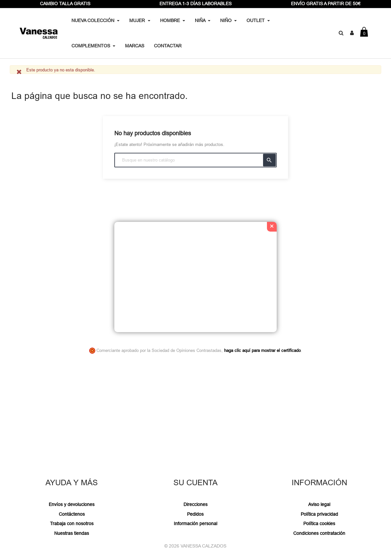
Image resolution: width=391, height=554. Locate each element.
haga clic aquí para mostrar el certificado (262, 350)
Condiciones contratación (319, 533)
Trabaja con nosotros (72, 523)
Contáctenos (72, 514)
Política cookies (319, 523)
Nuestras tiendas (71, 533)
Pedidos (195, 514)
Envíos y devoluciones (72, 504)
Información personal (195, 523)
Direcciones (195, 504)
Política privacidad (319, 514)
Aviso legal (319, 504)
